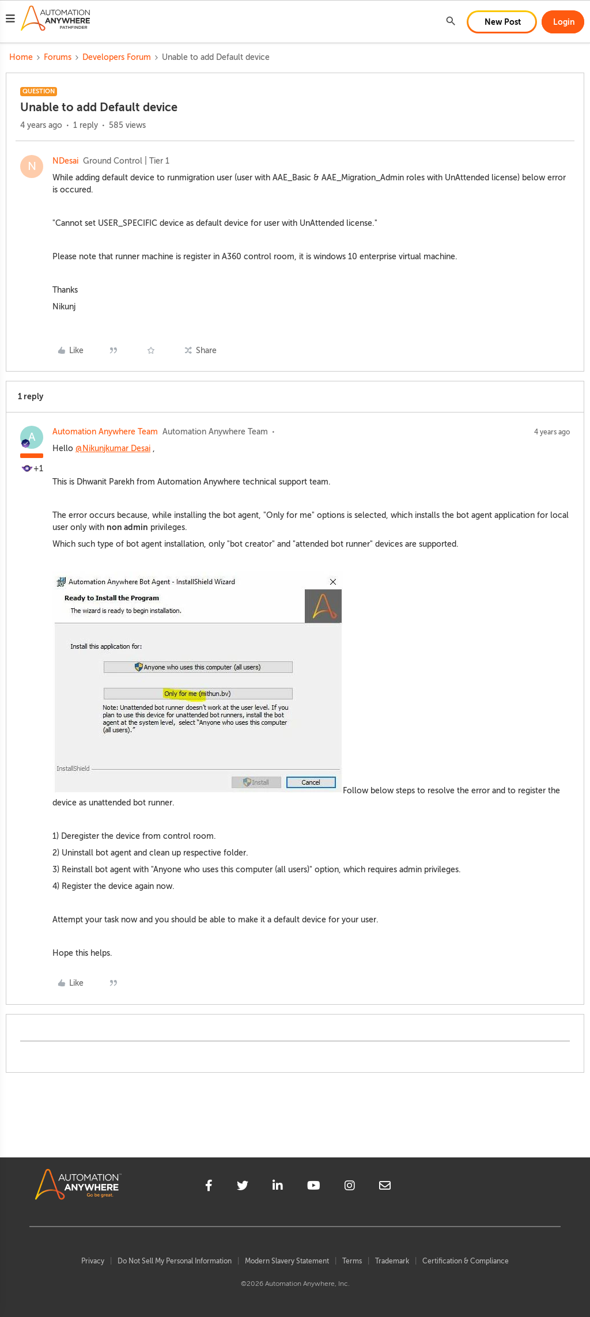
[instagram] (350, 1187)
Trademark (392, 1261)
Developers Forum (116, 57)
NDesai (65, 161)
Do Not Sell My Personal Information (175, 1261)
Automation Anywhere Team (105, 431)
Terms (352, 1261)
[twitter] (242, 1187)
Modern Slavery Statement (287, 1261)
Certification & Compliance (465, 1261)
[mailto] (385, 1187)
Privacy (92, 1261)
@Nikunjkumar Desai (112, 448)
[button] (10, 20)
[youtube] (313, 1187)
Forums (57, 57)
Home (21, 57)
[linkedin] (278, 1187)
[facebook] (209, 1187)
